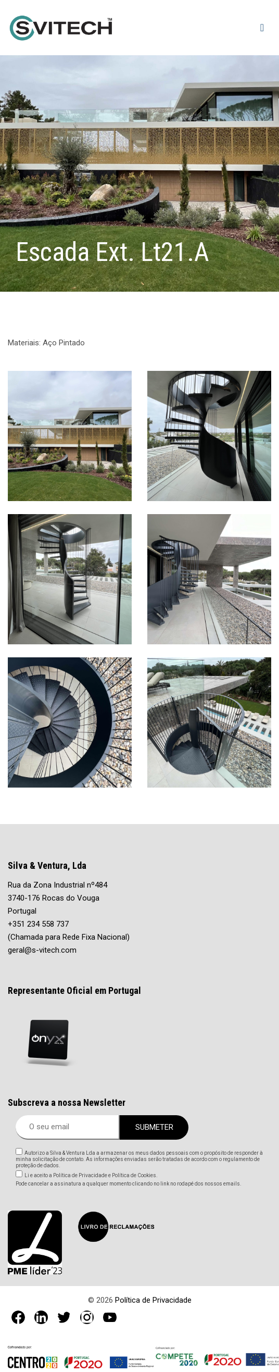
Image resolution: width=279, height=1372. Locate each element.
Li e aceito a (91, 1175)
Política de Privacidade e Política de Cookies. (105, 1175)
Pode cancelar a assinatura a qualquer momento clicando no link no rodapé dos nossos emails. (129, 1184)
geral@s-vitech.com (42, 950)
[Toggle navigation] (262, 27)
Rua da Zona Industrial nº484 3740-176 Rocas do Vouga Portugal (57, 898)
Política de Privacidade (153, 1300)
